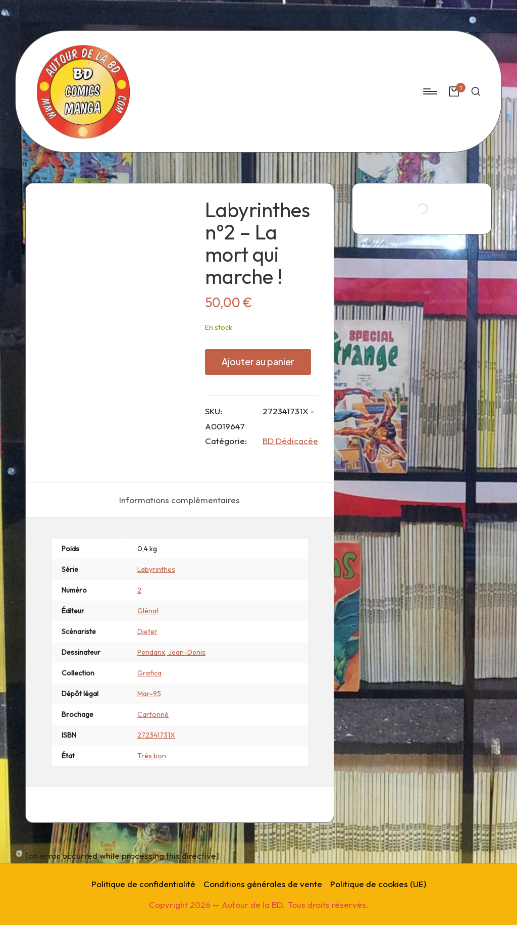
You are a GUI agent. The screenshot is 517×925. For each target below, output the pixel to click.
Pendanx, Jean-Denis (171, 652)
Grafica (149, 672)
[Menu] (429, 91)
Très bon (151, 755)
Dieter (147, 631)
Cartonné (153, 714)
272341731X (156, 735)
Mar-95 (149, 693)
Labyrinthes (156, 569)
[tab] (179, 500)
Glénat (148, 610)
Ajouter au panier (258, 361)
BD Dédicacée (290, 440)
